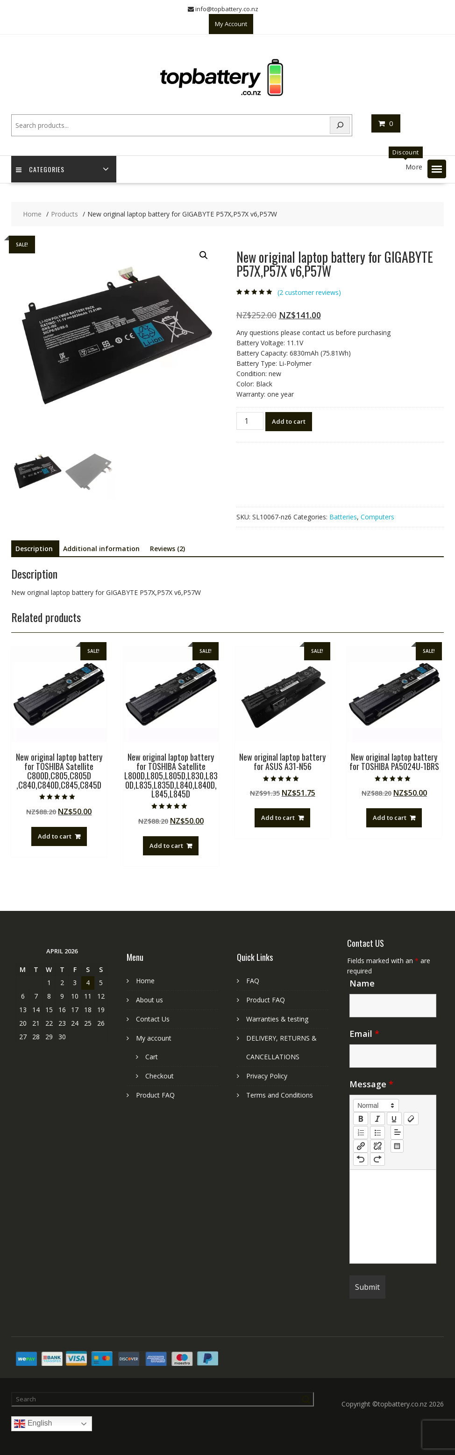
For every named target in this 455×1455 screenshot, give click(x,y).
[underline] (394, 1118)
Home (145, 980)
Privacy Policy (266, 1075)
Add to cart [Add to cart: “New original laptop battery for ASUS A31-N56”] (278, 817)
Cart (151, 1056)
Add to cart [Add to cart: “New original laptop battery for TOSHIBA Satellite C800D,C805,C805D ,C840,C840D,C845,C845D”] (54, 836)
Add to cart (289, 421)
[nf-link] (360, 1146)
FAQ (252, 980)
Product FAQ (155, 1095)
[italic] (377, 1118)
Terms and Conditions (279, 1095)
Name (362, 983)
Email (364, 1033)
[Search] (340, 125)
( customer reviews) (309, 292)
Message (371, 1084)
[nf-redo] (377, 1159)
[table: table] (397, 1146)
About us (149, 999)
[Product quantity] (249, 421)
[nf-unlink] (377, 1146)
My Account (231, 24)
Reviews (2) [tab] (167, 548)
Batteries (343, 516)
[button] (436, 169)
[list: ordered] (360, 1132)
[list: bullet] (377, 1132)
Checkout (159, 1075)
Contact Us (153, 1018)
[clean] (411, 1118)
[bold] (360, 1118)
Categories (40, 169)
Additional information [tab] (101, 548)
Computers (377, 516)
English (33, 1423)
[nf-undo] (360, 1159)
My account (153, 1038)
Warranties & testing (277, 1018)
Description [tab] (34, 548)
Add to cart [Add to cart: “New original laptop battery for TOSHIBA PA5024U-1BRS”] (389, 817)
